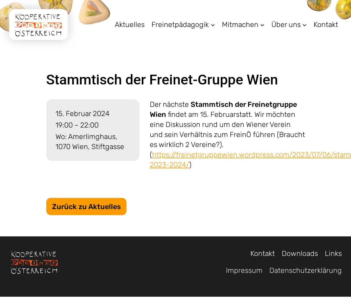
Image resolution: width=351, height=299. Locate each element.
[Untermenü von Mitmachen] (262, 24)
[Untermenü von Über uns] (304, 24)
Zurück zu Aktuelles (86, 206)
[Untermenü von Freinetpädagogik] (213, 24)
